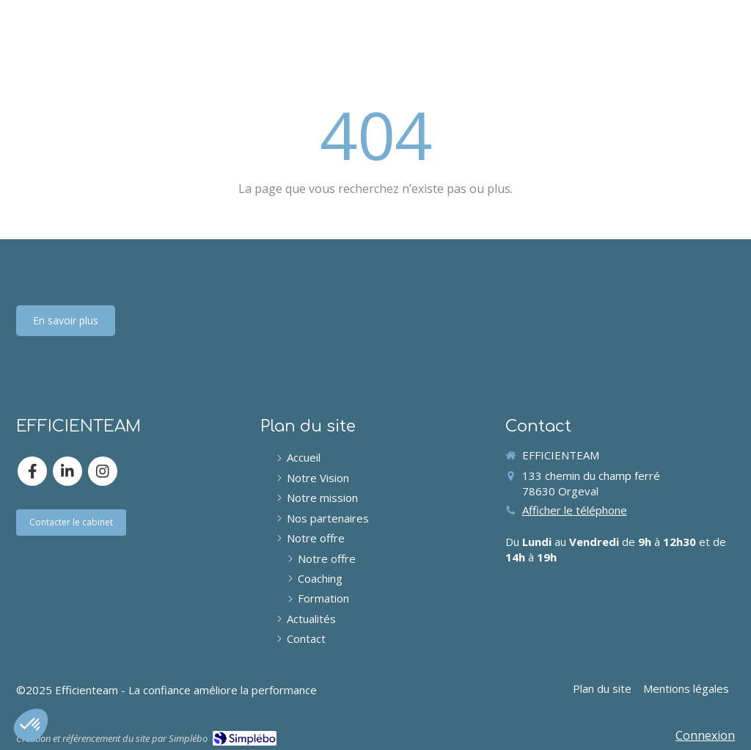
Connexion (705, 735)
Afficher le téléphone (574, 510)
